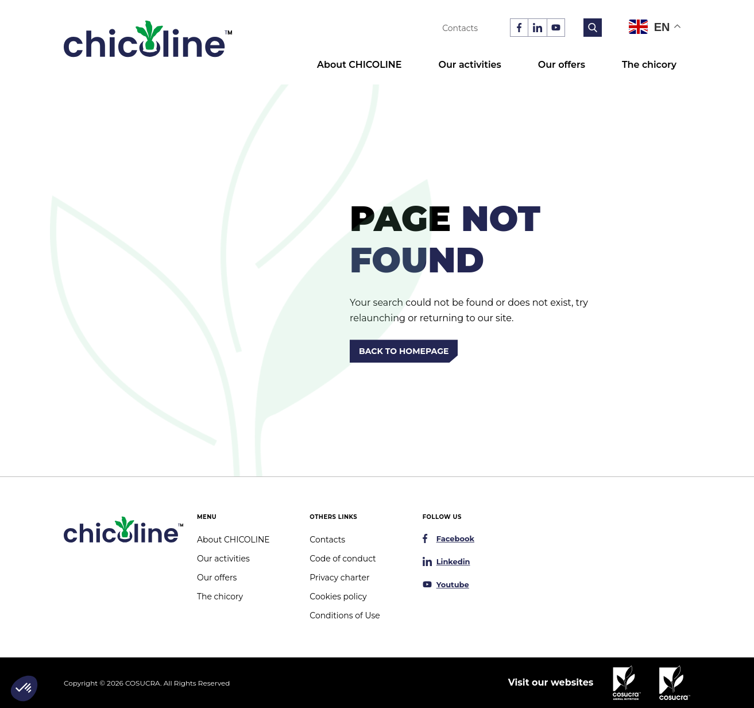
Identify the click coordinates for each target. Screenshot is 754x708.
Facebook (455, 538)
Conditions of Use (345, 615)
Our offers (561, 64)
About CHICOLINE (359, 64)
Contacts (460, 28)
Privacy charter (339, 577)
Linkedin (453, 561)
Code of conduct (343, 558)
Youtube (452, 584)
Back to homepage (403, 351)
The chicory (649, 64)
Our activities (469, 64)
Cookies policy (338, 596)
